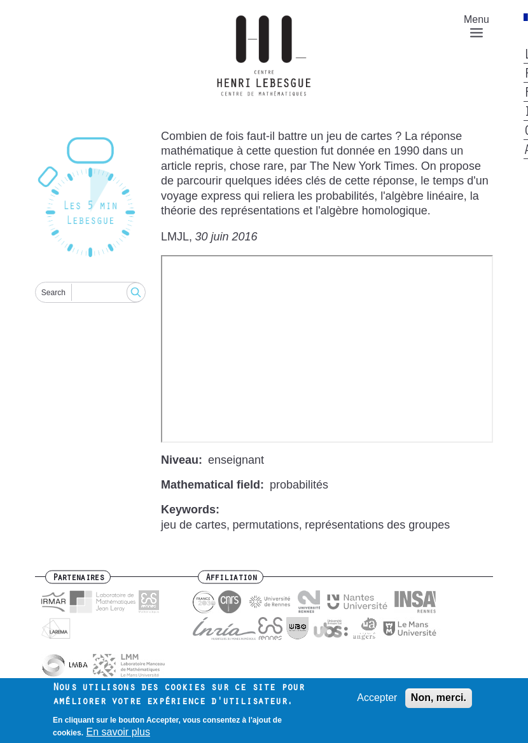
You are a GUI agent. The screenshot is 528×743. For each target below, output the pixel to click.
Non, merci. (438, 697)
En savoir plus (118, 731)
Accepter (377, 697)
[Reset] (90, 198)
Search (53, 292)
